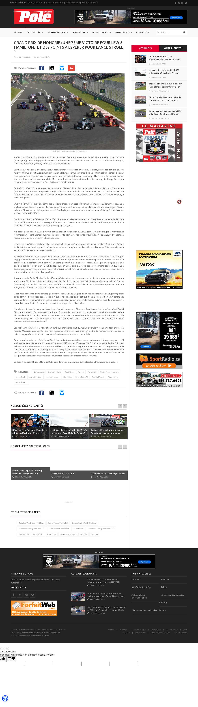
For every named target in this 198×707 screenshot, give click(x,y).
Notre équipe (140, 634)
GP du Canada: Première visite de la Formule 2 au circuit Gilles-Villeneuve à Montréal (165, 100)
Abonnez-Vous (100, 32)
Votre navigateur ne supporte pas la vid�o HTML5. (159, 185)
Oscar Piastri (78, 530)
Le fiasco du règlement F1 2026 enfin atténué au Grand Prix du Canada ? (69, 433)
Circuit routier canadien (172, 596)
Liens (185, 631)
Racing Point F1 (81, 378)
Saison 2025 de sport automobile (101, 530)
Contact (141, 32)
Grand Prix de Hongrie (109, 373)
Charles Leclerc (54, 373)
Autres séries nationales (145, 611)
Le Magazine (78, 32)
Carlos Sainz (39, 373)
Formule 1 (92, 373)
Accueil (18, 32)
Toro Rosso (113, 378)
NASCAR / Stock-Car (141, 589)
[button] (5, 698)
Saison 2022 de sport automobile (32, 530)
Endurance (166, 581)
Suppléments (122, 32)
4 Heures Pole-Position (160, 634)
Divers (162, 611)
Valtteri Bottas (21, 383)
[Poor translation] (11, 660)
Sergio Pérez (38, 536)
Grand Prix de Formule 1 (58, 524)
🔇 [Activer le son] (179, 202)
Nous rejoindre (180, 634)
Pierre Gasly (24, 536)
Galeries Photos (56, 32)
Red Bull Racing (98, 378)
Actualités (34, 32)
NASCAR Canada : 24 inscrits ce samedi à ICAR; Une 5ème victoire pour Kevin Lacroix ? (106, 612)
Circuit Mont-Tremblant (59, 530)
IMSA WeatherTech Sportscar (84, 524)
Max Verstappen (52, 378)
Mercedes (67, 378)
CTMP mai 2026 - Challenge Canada (108, 475)
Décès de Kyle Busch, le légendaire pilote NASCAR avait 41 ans (29, 433)
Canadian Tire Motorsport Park (31, 524)
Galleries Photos (139, 631)
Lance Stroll (20, 378)
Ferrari (81, 373)
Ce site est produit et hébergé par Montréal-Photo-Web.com (35, 634)
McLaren (94, 536)
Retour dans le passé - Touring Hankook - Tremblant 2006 (27, 473)
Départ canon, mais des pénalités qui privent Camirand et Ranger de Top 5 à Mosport (165, 114)
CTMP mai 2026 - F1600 (63, 475)
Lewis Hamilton (35, 378)
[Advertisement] (67, 494)
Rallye (164, 589)
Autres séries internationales (139, 598)
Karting (163, 604)
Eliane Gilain (45, 57)
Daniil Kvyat (69, 373)
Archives (126, 634)
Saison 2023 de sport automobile (73, 536)
